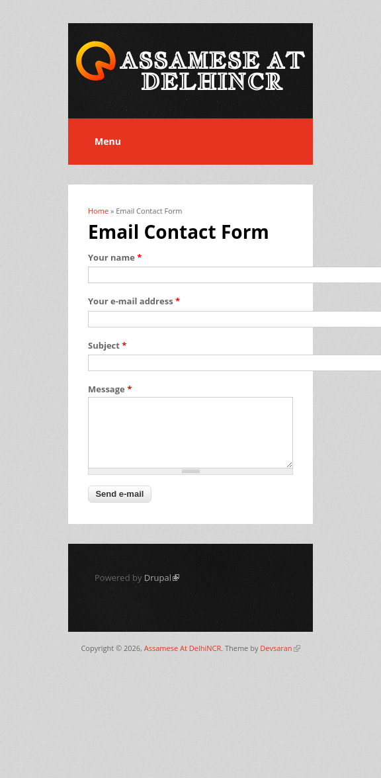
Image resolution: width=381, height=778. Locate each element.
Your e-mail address (134, 301)
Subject (107, 345)
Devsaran (280, 648)
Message (110, 389)
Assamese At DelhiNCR (182, 648)
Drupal (161, 578)
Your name (115, 257)
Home (98, 211)
